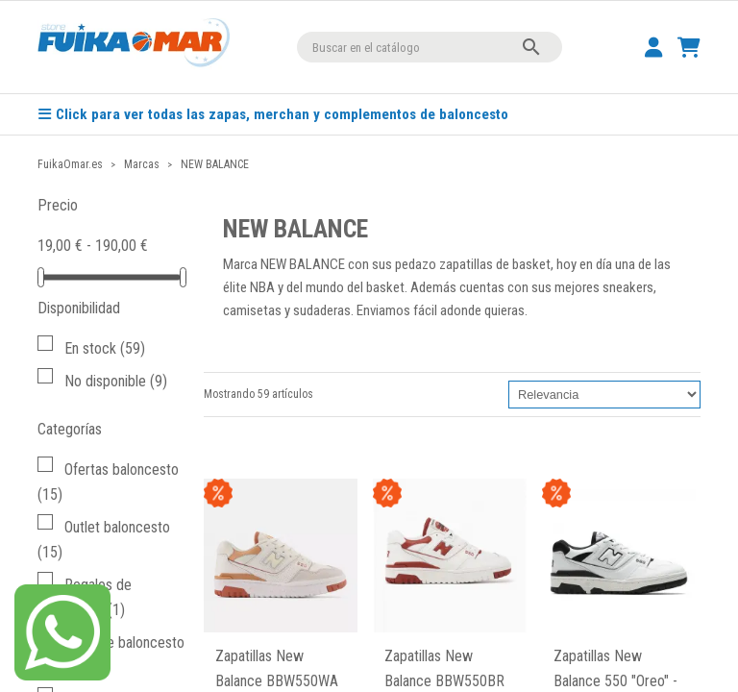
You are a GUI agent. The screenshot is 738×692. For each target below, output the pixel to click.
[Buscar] (429, 47)
